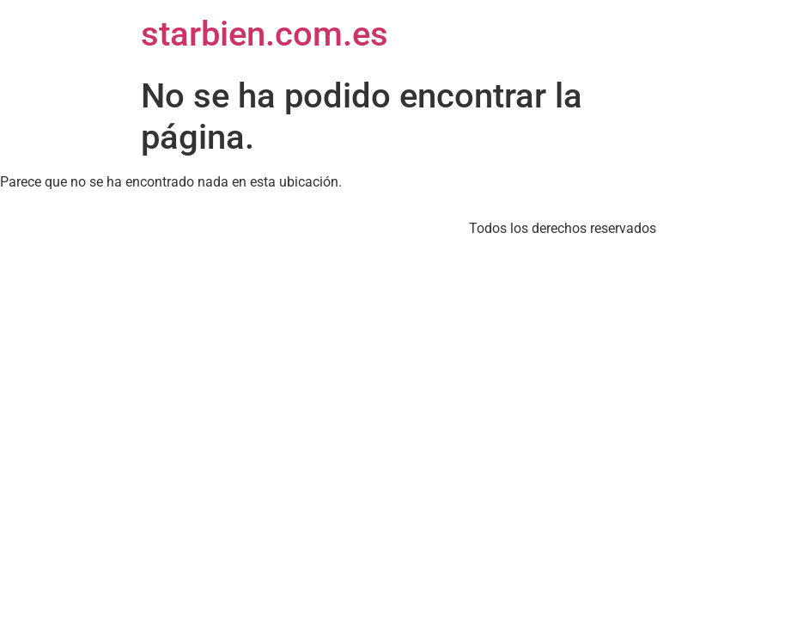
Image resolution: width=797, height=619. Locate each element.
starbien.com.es (264, 34)
